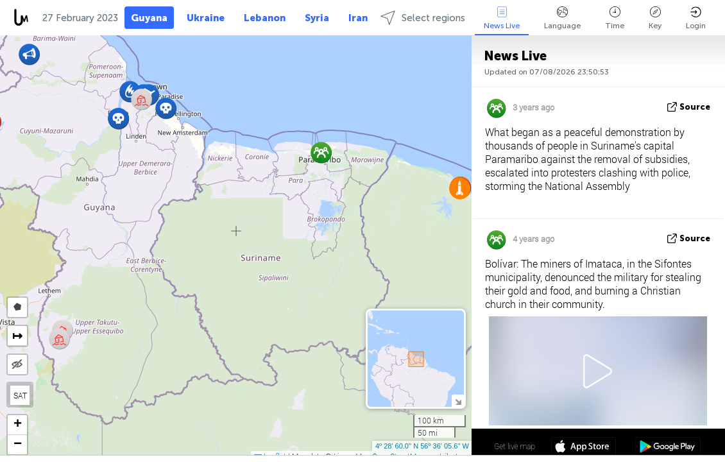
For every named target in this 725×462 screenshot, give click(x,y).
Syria (317, 18)
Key (655, 18)
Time (614, 18)
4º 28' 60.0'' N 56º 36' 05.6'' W (422, 446)
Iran (358, 18)
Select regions (422, 17)
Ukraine (206, 18)
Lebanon (265, 18)
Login (696, 18)
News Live (502, 18)
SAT (20, 395)
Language (562, 18)
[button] (165, 108)
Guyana (149, 18)
